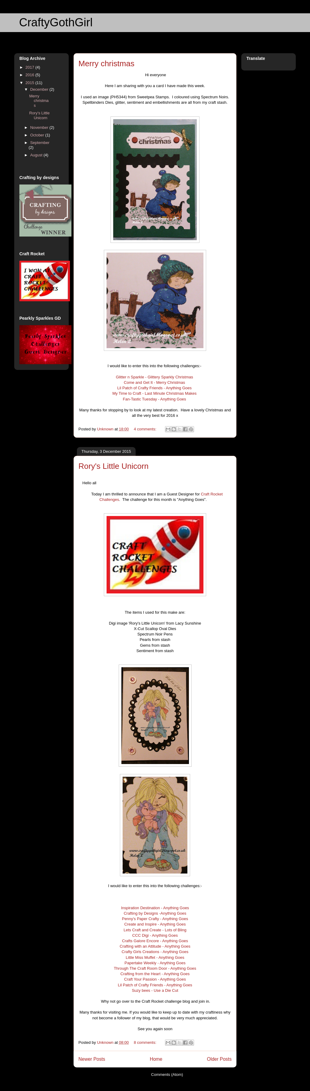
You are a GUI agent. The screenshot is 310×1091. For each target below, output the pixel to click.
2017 (30, 67)
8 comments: (145, 1042)
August (37, 155)
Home (156, 1059)
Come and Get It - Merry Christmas (155, 382)
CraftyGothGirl (56, 22)
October (37, 135)
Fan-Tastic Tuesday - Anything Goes (154, 399)
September (40, 142)
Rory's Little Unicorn (113, 466)
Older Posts (219, 1059)
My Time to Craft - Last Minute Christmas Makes (155, 393)
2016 (30, 75)
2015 (30, 82)
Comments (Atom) (167, 1074)
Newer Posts (91, 1059)
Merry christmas (106, 63)
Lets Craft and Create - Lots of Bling (155, 930)
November (40, 127)
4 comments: (145, 429)
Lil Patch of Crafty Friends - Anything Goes (155, 388)
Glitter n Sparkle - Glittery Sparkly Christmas (155, 377)
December (40, 89)
